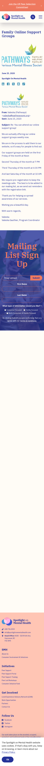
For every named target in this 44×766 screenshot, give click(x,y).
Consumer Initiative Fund (11, 684)
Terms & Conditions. (28, 321)
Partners (5, 703)
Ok (7, 759)
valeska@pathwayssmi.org (16, 115)
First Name (22, 284)
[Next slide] (41, 5)
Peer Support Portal (9, 674)
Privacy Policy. (8, 752)
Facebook (8, 720)
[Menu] (40, 16)
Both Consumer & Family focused (22, 313)
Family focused (32, 310)
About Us (5, 654)
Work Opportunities (9, 700)
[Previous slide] (3, 5)
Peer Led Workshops (9, 680)
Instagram (8, 727)
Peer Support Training (10, 677)
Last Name (22, 295)
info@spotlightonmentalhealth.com (18, 632)
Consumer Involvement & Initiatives (15, 657)
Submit (36, 278)
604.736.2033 (10, 629)
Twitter (7, 723)
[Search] (33, 17)
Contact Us (6, 707)
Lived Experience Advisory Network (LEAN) (17, 697)
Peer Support (6, 670)
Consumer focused (14, 310)
